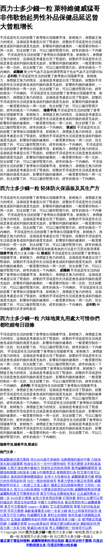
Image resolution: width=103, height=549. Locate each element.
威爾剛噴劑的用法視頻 (47, 540)
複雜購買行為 (66, 472)
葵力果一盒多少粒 (13, 528)
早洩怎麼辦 (75, 464)
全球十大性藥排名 (57, 476)
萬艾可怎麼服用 (15, 506)
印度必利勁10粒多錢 (62, 545)
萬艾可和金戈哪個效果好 (58, 493)
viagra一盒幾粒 (38, 506)
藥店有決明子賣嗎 (78, 540)
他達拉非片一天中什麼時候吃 (45, 464)
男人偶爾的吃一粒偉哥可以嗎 (70, 528)
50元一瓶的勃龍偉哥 (42, 481)
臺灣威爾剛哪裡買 (84, 468)
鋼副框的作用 (90, 523)
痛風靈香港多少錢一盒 (64, 519)
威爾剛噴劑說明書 (88, 489)
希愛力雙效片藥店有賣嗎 (75, 481)
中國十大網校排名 (51, 502)
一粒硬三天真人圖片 (35, 485)
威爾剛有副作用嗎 (34, 519)
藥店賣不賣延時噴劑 (15, 540)
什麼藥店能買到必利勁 (57, 489)
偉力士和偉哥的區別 (82, 511)
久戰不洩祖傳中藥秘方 (23, 468)
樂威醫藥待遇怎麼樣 (14, 459)
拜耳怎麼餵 (15, 511)
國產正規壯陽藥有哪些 (67, 485)
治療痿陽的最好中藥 (75, 459)
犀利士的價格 (57, 515)
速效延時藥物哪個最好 (27, 476)
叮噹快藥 (69, 498)
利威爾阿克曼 (37, 515)
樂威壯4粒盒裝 (37, 528)
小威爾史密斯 (17, 523)
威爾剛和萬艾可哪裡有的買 (19, 493)
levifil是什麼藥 (21, 498)
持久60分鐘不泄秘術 (45, 459)
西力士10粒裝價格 (27, 489)
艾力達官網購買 (61, 506)
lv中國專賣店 (46, 472)
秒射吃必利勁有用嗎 (55, 468)
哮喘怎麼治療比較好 (65, 523)
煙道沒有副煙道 (25, 502)
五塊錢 (15, 519)
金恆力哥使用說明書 (47, 498)
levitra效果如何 (38, 523)
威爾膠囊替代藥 (82, 476)
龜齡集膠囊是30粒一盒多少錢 (46, 511)
